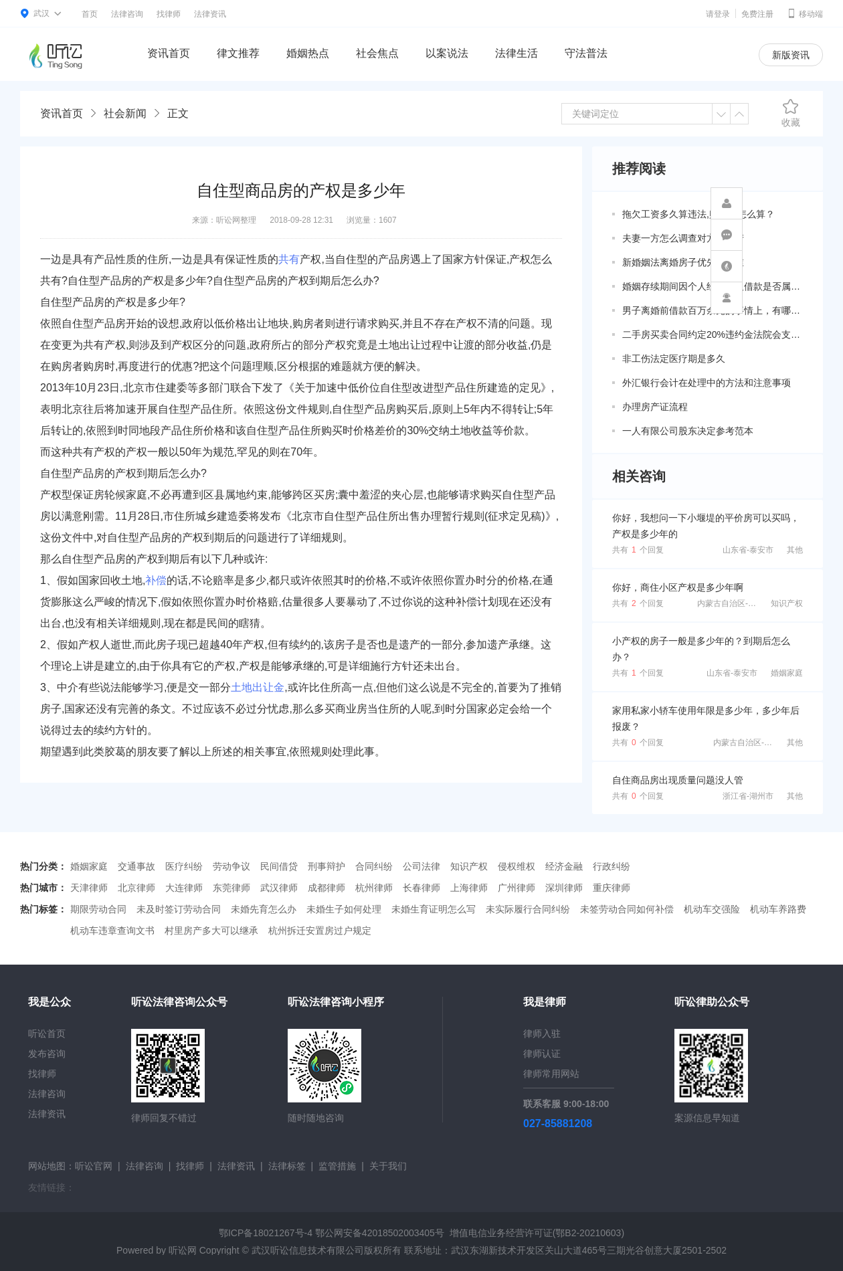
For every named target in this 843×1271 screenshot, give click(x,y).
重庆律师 (611, 887)
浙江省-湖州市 (748, 796)
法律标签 (287, 1166)
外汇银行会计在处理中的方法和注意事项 (706, 382)
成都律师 (326, 887)
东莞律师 (231, 887)
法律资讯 (210, 14)
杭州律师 (374, 887)
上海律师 (469, 887)
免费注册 (757, 14)
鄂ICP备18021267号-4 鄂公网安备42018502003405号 (331, 1233)
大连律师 (184, 887)
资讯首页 (168, 53)
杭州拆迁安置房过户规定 (319, 930)
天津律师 (89, 887)
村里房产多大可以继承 (211, 930)
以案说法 (447, 53)
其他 (795, 550)
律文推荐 (238, 53)
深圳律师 (564, 887)
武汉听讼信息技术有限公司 (308, 1250)
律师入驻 (542, 1033)
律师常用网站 (551, 1073)
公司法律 (421, 866)
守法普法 (586, 53)
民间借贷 (279, 866)
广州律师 (516, 887)
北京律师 (136, 887)
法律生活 (516, 53)
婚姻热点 (307, 53)
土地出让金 (257, 687)
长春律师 (421, 887)
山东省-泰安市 (748, 550)
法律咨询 (127, 14)
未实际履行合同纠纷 (528, 909)
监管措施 (337, 1166)
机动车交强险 (712, 909)
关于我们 (388, 1166)
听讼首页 (47, 1033)
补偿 (156, 580)
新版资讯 (791, 55)
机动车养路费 (778, 909)
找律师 (169, 14)
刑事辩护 (326, 866)
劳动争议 (231, 866)
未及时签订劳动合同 (178, 909)
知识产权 (787, 603)
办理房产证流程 (655, 406)
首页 (90, 14)
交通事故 (136, 866)
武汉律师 (279, 887)
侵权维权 (516, 866)
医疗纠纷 (184, 866)
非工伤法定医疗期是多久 (673, 358)
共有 (289, 259)
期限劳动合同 (98, 909)
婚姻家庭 (787, 673)
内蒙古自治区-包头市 (750, 742)
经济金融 (564, 866)
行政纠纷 (611, 866)
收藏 (790, 113)
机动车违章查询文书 (112, 930)
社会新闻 (125, 113)
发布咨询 (47, 1053)
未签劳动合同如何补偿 (627, 909)
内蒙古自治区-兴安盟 (734, 603)
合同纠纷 (374, 866)
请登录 (718, 14)
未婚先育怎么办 (263, 909)
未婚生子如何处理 (343, 909)
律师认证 (542, 1053)
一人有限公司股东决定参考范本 (687, 430)
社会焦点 (377, 53)
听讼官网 (93, 1166)
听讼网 (183, 1250)
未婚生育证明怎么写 (433, 909)
